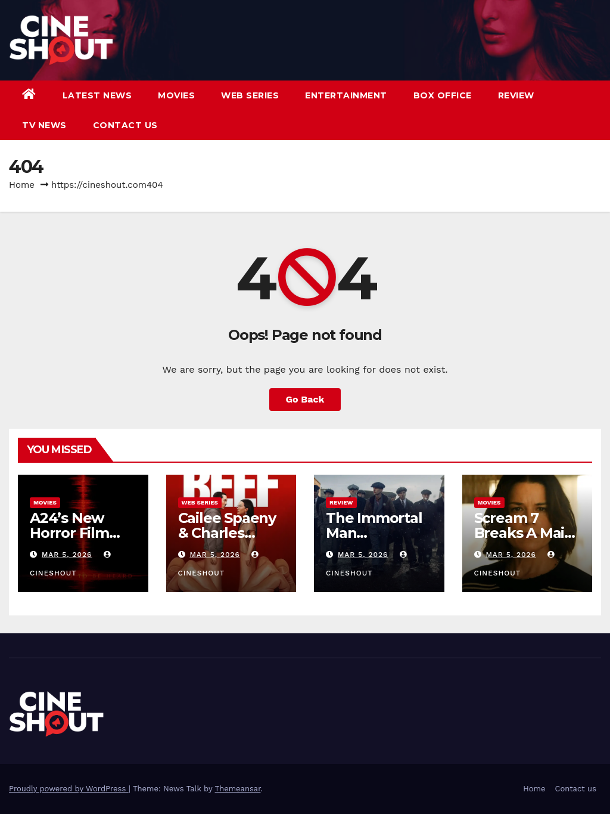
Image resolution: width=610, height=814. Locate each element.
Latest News (97, 95)
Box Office (442, 95)
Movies (176, 95)
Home (22, 184)
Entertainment (346, 95)
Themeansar (238, 788)
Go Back (305, 399)
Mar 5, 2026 (67, 554)
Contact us (125, 125)
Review (516, 95)
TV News (44, 125)
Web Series (250, 95)
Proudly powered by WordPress (69, 788)
